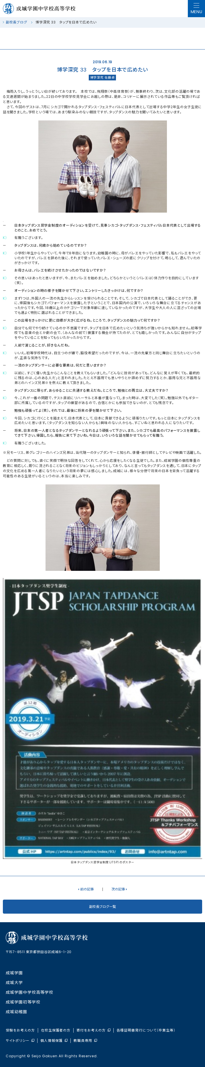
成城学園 (14, 973)
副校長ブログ (16, 22)
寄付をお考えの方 (93, 1030)
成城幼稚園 (16, 1012)
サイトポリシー (20, 1040)
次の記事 (118, 889)
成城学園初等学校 (23, 1002)
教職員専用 (85, 1040)
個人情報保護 (54, 1040)
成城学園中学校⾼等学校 (29, 992)
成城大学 (14, 982)
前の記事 (87, 889)
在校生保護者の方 (56, 1030)
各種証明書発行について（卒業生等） (146, 1030)
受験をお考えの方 (20, 1030)
